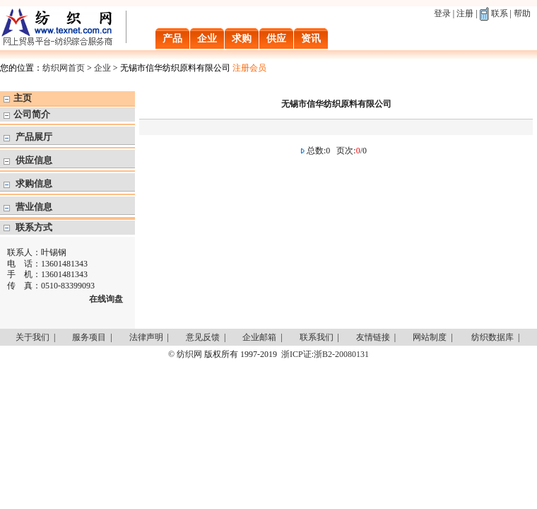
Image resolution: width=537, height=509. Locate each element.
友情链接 (373, 337)
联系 (499, 13)
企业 (207, 38)
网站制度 (430, 337)
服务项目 (89, 337)
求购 (242, 38)
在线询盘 (106, 299)
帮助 (522, 13)
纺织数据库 (492, 337)
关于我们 (32, 337)
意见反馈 (203, 337)
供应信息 (34, 160)
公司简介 (31, 114)
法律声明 (146, 337)
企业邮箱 (259, 337)
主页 (22, 98)
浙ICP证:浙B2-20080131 (325, 354)
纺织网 (189, 354)
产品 (172, 38)
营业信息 (34, 206)
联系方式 (34, 227)
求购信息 (34, 183)
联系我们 (317, 337)
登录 (442, 13)
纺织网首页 (63, 68)
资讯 (311, 38)
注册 (464, 13)
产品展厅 (34, 136)
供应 (276, 38)
